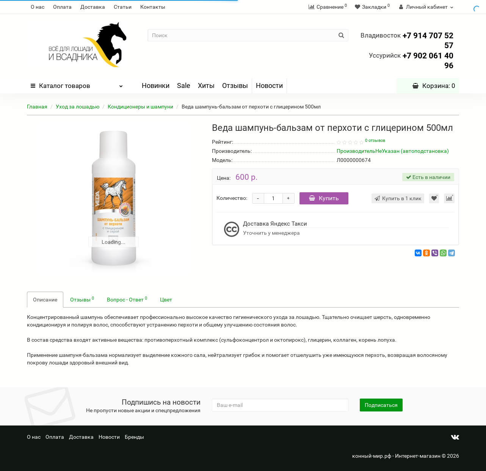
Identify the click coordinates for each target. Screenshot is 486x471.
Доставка (92, 7)
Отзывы (235, 85)
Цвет (166, 300)
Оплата (62, 7)
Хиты (206, 85)
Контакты (152, 7)
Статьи (123, 7)
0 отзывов (375, 140)
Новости (269, 85)
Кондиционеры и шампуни (140, 107)
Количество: (231, 198)
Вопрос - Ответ (127, 299)
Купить (324, 198)
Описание (45, 300)
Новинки (155, 85)
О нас (37, 7)
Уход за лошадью (77, 107)
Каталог (77, 83)
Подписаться (381, 405)
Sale (183, 85)
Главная (37, 107)
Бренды (134, 437)
